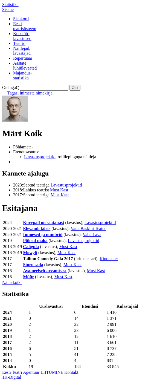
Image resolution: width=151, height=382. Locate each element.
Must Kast (59, 190)
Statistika (10, 4)
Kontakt (71, 372)
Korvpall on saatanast (43, 222)
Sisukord (21, 18)
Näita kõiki (12, 282)
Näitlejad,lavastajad (22, 51)
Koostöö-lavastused (22, 36)
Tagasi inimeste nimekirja (30, 93)
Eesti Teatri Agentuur (20, 372)
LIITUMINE (51, 372)
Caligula (31, 246)
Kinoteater (109, 258)
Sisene (8, 9)
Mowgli (30, 252)
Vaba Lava (92, 234)
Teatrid (19, 43)
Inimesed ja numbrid (42, 234)
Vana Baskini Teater (88, 228)
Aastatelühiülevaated (25, 65)
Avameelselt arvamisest (44, 270)
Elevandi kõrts (36, 228)
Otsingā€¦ (10, 87)
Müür (28, 276)
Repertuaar (22, 58)
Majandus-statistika (22, 75)
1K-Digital (11, 377)
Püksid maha (35, 240)
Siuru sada (33, 264)
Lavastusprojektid (40, 156)
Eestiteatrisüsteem (24, 26)
